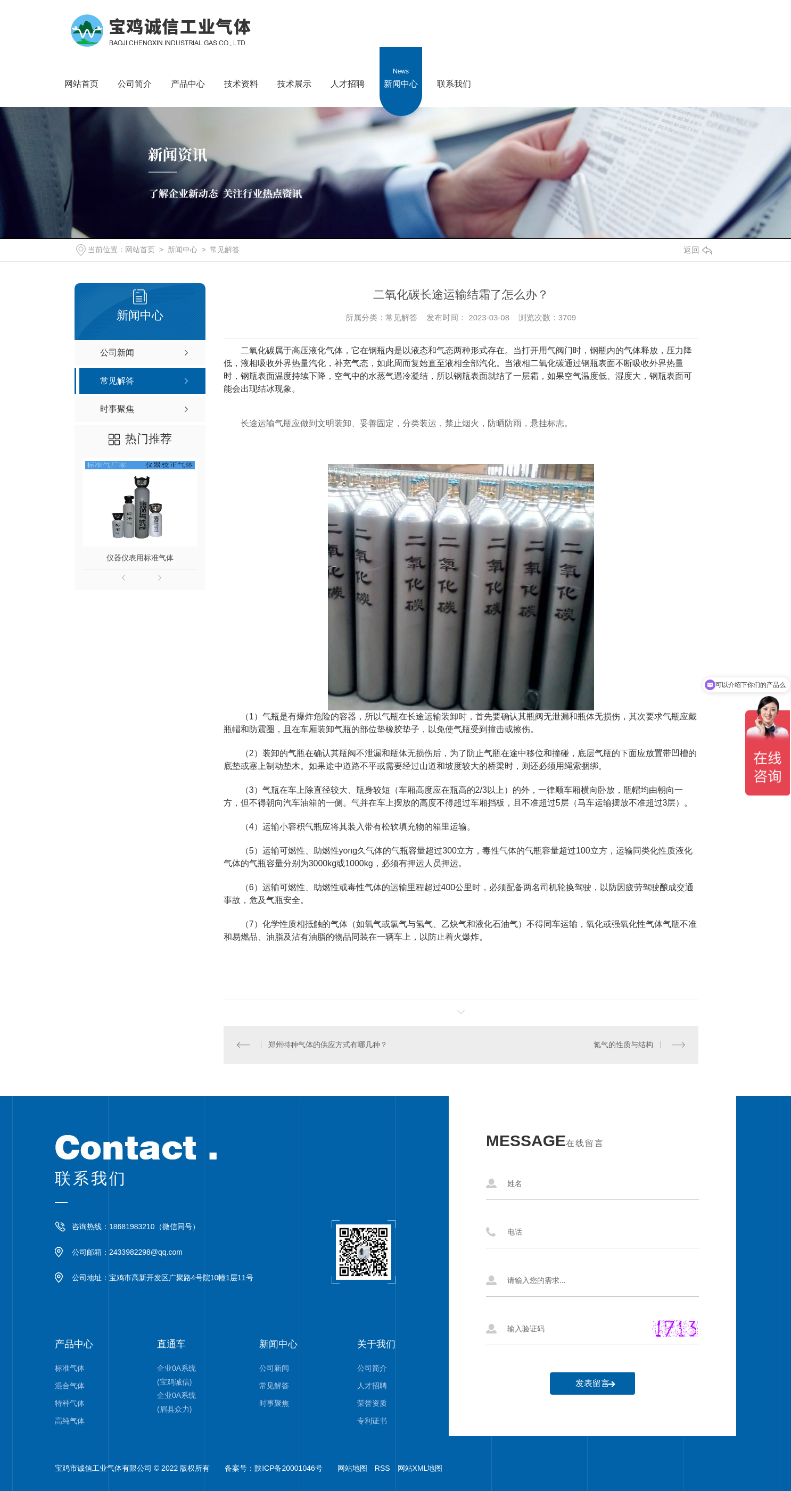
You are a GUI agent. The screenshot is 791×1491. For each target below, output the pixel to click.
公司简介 (135, 67)
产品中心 (188, 67)
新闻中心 (401, 67)
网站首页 (81, 67)
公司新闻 (274, 1368)
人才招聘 (348, 67)
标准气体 (70, 1368)
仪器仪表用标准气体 (140, 557)
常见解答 (225, 249)
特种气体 (70, 1403)
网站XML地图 (420, 1468)
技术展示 (294, 67)
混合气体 (70, 1385)
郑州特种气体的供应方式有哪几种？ (328, 1044)
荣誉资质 (372, 1403)
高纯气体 (70, 1421)
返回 (697, 249)
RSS (382, 1468)
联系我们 (454, 67)
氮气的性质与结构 (623, 1044)
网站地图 (352, 1468)
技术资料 (241, 67)
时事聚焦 (274, 1403)
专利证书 (372, 1421)
